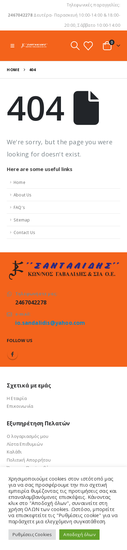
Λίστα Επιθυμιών (25, 444)
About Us (23, 194)
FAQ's (19, 207)
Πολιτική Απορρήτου (29, 460)
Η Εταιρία (17, 398)
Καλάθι (14, 452)
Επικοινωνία (20, 406)
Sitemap (22, 220)
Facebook (12, 354)
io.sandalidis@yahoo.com (50, 322)
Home (19, 182)
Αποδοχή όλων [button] (79, 534)
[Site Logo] (34, 45)
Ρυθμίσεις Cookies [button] (32, 534)
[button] (12, 45)
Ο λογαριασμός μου (27, 436)
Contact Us (24, 232)
